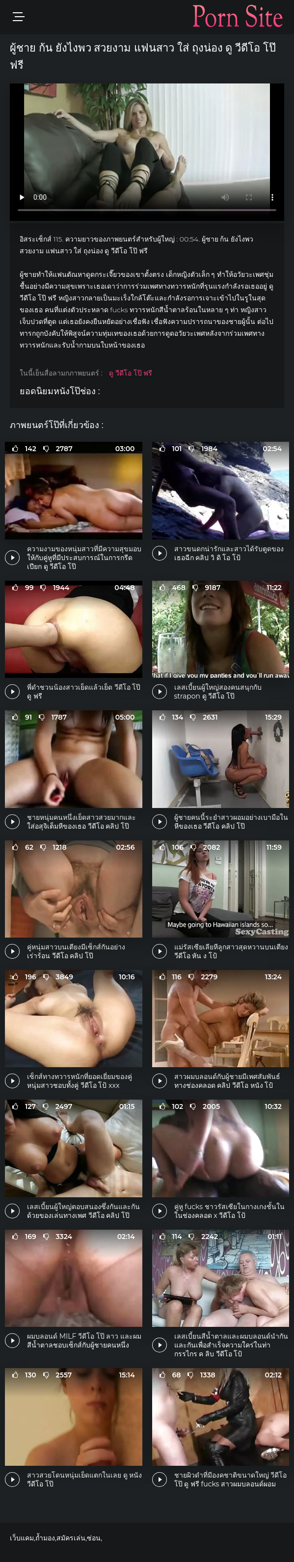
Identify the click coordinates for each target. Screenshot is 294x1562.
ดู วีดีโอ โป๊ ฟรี (130, 373)
